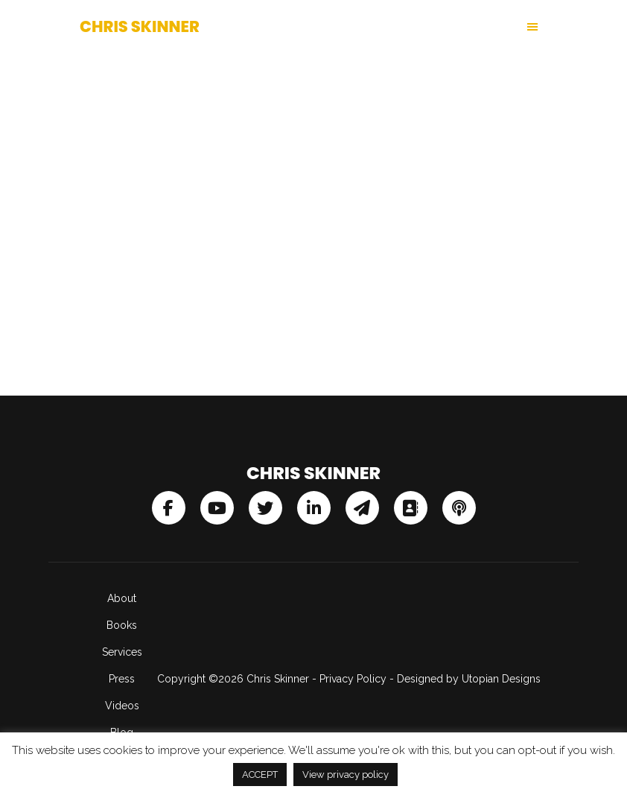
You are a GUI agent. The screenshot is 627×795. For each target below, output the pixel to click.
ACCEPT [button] (260, 774)
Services (122, 652)
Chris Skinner (140, 26)
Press (122, 679)
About (121, 598)
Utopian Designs (501, 679)
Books (121, 625)
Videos (122, 706)
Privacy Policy (352, 679)
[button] (430, 26)
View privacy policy (345, 774)
